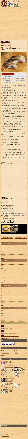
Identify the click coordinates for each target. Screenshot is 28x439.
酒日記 (16, 353)
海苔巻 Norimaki (8, 76)
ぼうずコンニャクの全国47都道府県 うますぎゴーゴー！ (9, 385)
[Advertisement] (14, 24)
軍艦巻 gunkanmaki (20, 74)
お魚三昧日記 (4, 350)
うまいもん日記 (17, 350)
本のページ (3, 355)
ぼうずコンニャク (7, 428)
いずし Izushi (8, 80)
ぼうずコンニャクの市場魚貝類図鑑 (7, 343)
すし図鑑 (19, 367)
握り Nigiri (8, 74)
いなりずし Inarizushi (20, 80)
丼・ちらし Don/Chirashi (20, 76)
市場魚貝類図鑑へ (5, 436)
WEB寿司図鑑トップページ (7, 434)
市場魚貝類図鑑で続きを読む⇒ (8, 218)
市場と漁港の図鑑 (5, 353)
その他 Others (8, 82)
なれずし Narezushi (20, 78)
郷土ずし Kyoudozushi (8, 78)
